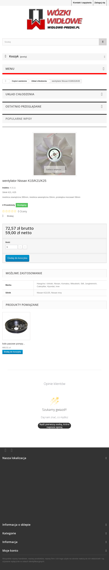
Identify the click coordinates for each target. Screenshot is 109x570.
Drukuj (10, 216)
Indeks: (6, 188)
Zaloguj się (99, 2)
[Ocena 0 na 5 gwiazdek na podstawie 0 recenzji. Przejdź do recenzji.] (14, 211)
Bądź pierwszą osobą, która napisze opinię (54, 426)
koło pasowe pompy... (44, 343)
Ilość (7, 242)
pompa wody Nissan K (14, 343)
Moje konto (10, 550)
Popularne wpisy (18, 119)
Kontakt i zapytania (82, 2)
